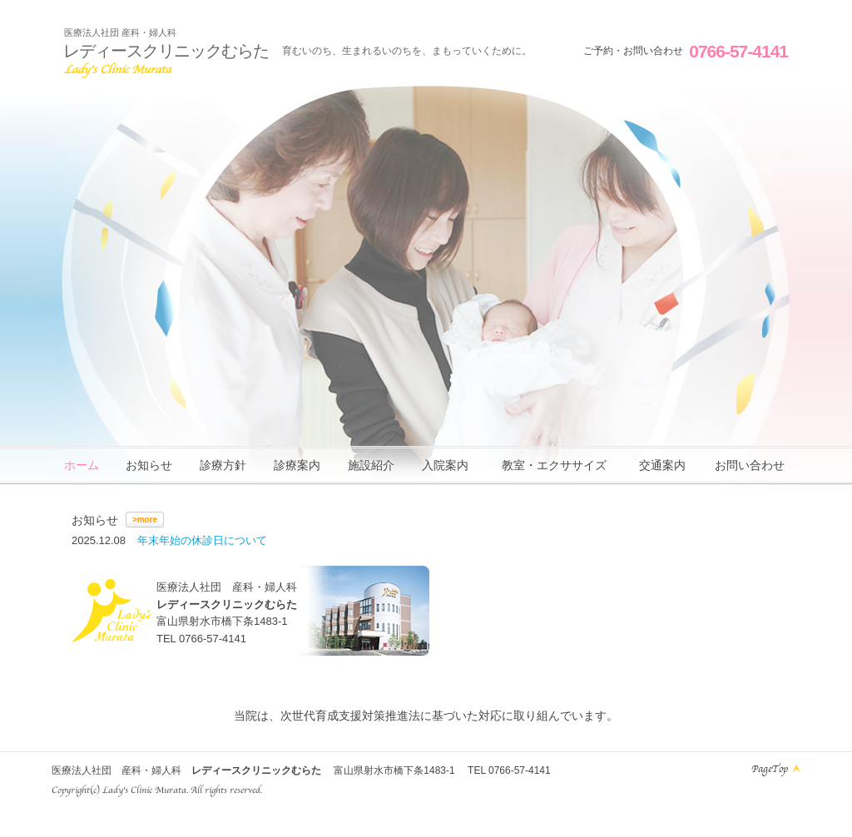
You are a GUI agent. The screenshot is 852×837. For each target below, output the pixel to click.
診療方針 (223, 465)
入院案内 (445, 465)
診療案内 (297, 465)
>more (144, 519)
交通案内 (662, 465)
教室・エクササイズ (554, 465)
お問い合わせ (750, 465)
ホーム (81, 465)
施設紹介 (371, 465)
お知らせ (149, 465)
